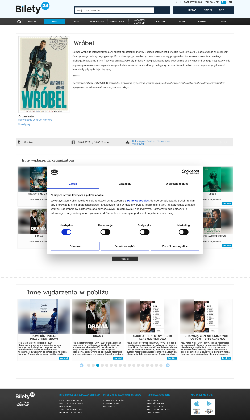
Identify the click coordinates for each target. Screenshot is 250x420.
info (223, 142)
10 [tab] (129, 365)
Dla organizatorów (113, 401)
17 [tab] (161, 365)
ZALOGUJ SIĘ (212, 2)
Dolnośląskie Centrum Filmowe (35, 119)
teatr (75, 21)
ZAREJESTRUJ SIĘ (193, 2)
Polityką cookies (138, 200)
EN (230, 2)
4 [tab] (102, 365)
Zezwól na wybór (125, 246)
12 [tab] (138, 365)
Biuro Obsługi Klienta (70, 401)
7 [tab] (116, 365)
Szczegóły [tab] (125, 183)
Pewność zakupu (156, 403)
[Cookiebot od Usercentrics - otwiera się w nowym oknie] (184, 172)
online (181, 21)
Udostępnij (24, 124)
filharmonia (97, 21)
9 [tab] (125, 365)
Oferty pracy (154, 412)
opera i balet (118, 21)
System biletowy (112, 403)
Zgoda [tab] (73, 183)
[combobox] (114, 10)
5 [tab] (107, 365)
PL (223, 2)
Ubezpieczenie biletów (70, 412)
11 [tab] (134, 365)
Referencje (109, 406)
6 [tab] (111, 365)
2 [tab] (93, 365)
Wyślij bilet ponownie (71, 403)
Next (168, 365)
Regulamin (152, 401)
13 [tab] (143, 365)
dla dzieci (160, 21)
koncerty (33, 21)
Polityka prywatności (158, 409)
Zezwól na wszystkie (175, 246)
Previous (82, 365)
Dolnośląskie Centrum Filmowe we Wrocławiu (151, 142)
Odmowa (75, 246)
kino (54, 21)
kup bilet (227, 204)
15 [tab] (152, 365)
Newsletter (65, 406)
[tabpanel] (44, 330)
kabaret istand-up (139, 21)
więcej (125, 259)
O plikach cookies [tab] (177, 183)
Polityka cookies (156, 406)
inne (223, 21)
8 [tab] (120, 365)
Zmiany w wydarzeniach (71, 409)
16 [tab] (156, 365)
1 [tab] (89, 365)
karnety (202, 21)
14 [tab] (147, 365)
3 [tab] (98, 365)
